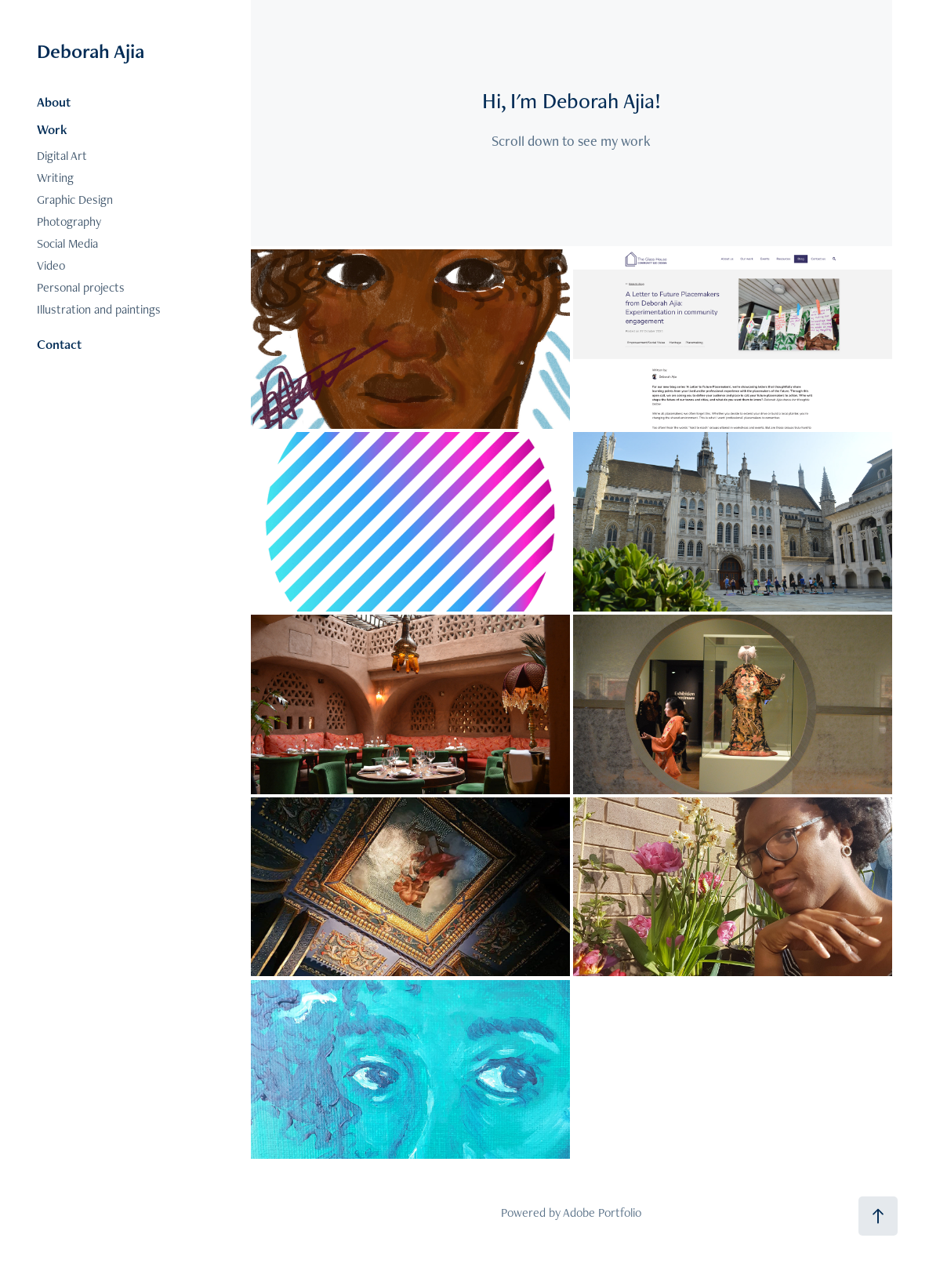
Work (52, 129)
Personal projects (81, 287)
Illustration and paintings (99, 309)
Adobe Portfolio (602, 1212)
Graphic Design (75, 199)
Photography (69, 221)
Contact (59, 344)
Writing (55, 177)
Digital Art (62, 155)
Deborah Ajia (90, 51)
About (54, 102)
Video (51, 265)
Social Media (67, 243)
